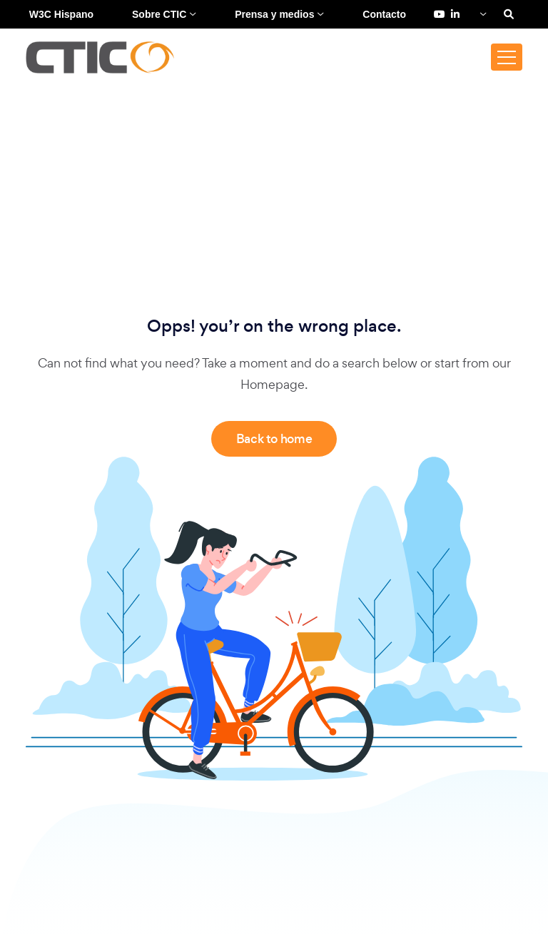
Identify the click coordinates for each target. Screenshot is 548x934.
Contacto (384, 14)
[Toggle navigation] (506, 57)
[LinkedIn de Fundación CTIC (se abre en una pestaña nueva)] (455, 14)
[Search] (509, 14)
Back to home (274, 438)
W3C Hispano (61, 14)
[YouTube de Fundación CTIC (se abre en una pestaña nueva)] (439, 14)
